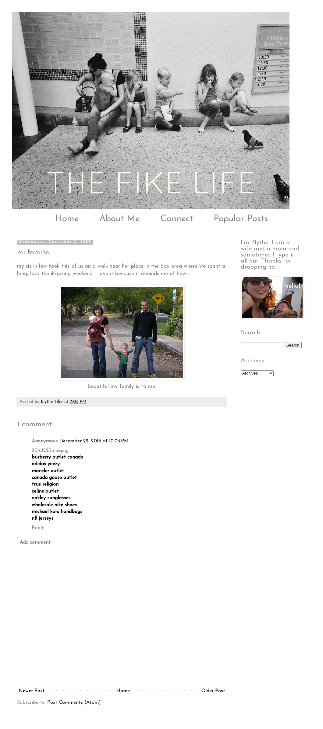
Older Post (213, 691)
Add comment (35, 542)
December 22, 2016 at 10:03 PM (94, 441)
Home (67, 219)
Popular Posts (241, 219)
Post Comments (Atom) (74, 702)
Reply (38, 527)
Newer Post (31, 691)
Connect (176, 219)
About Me (119, 219)
